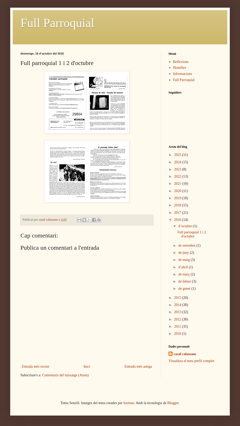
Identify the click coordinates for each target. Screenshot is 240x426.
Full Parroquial (57, 23)
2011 (178, 326)
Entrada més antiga (138, 366)
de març (184, 274)
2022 (178, 176)
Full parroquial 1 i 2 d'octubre (191, 234)
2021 (178, 183)
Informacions (182, 74)
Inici (86, 366)
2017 (178, 213)
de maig (184, 260)
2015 (178, 298)
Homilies (179, 68)
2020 (178, 191)
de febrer (185, 281)
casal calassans (185, 354)
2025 (178, 155)
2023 (178, 169)
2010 (178, 334)
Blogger (172, 403)
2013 (178, 312)
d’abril (183, 267)
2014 (178, 305)
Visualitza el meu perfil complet (191, 361)
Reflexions (181, 62)
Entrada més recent (35, 366)
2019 (178, 198)
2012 (178, 319)
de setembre (187, 245)
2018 (178, 205)
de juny (184, 253)
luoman (128, 403)
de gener (184, 288)
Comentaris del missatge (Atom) (65, 375)
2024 (178, 162)
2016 (178, 220)
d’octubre (185, 226)
